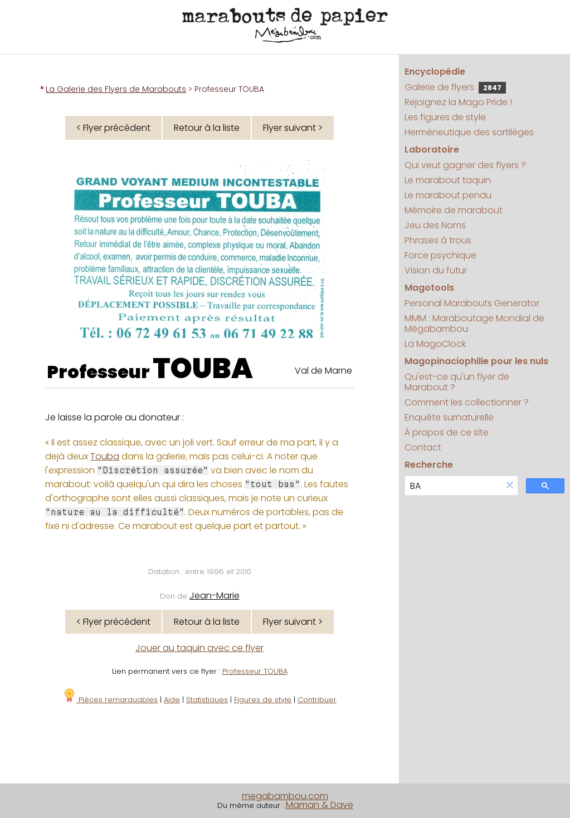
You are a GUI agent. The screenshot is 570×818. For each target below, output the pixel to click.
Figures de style (262, 699)
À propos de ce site (447, 432)
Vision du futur (436, 270)
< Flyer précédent (113, 127)
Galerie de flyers (455, 87)
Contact (423, 447)
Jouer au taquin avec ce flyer (199, 647)
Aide (172, 699)
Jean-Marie (214, 595)
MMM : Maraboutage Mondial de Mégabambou (474, 323)
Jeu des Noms (435, 225)
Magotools (429, 287)
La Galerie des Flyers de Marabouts (116, 89)
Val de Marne (323, 370)
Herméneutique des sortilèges (469, 132)
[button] (510, 486)
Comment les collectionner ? (467, 402)
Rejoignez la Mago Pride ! (458, 102)
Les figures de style (445, 117)
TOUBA (203, 368)
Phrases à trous (438, 240)
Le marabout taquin (448, 180)
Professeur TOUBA (255, 671)
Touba (104, 456)
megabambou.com (285, 796)
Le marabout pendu (448, 195)
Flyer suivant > (293, 127)
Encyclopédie (435, 71)
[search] (453, 486)
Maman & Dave (319, 805)
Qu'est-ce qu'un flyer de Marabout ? (457, 382)
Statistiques (207, 699)
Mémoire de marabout (454, 210)
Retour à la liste (207, 127)
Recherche (429, 464)
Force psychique (440, 255)
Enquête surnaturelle (449, 417)
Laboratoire (432, 149)
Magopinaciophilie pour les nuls (476, 361)
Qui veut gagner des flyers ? (465, 165)
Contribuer (317, 699)
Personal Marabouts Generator (472, 303)
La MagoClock (435, 343)
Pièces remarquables (110, 699)
